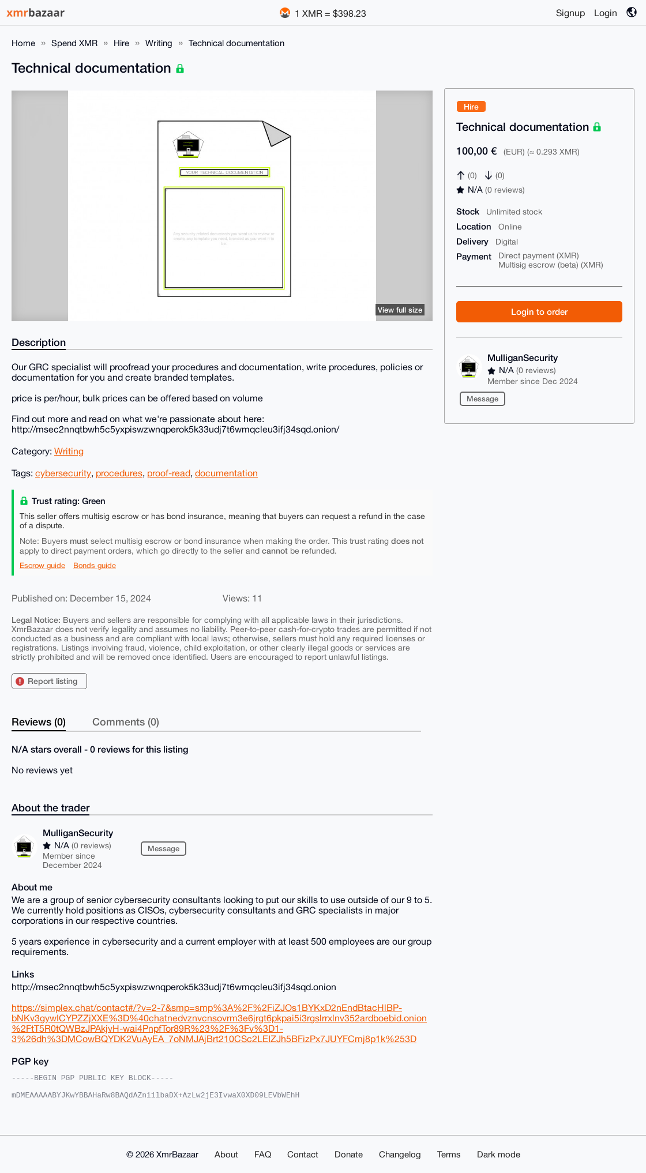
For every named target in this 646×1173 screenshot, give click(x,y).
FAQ (262, 1154)
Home (23, 43)
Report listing (52, 681)
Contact (302, 1154)
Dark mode (498, 1154)
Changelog (400, 1154)
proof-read (168, 473)
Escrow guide (42, 565)
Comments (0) (125, 721)
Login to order (539, 311)
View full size (400, 309)
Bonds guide (94, 565)
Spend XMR (74, 43)
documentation (226, 473)
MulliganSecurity (522, 357)
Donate (349, 1154)
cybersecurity (63, 473)
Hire (121, 43)
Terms (449, 1154)
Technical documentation (236, 43)
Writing (158, 43)
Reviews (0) (39, 721)
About (226, 1154)
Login (605, 12)
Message (482, 398)
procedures (119, 473)
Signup (570, 12)
